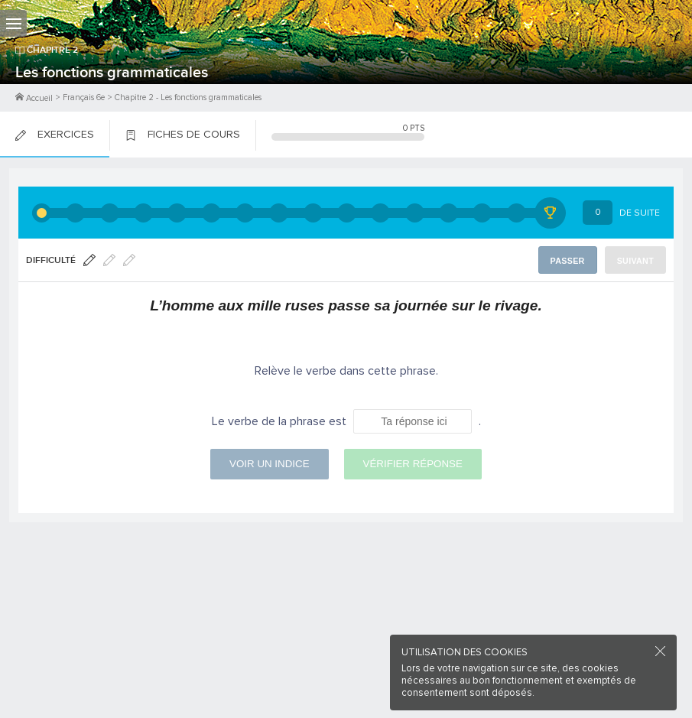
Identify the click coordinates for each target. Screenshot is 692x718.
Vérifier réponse (413, 457)
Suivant (636, 260)
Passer (570, 260)
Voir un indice (269, 457)
